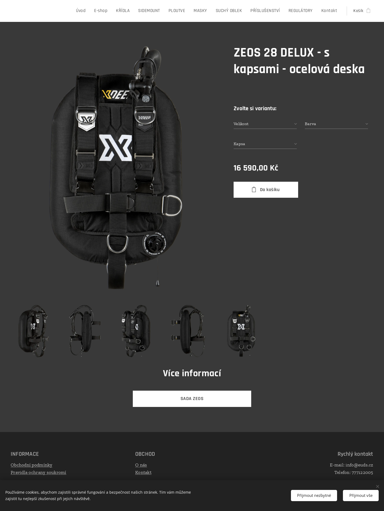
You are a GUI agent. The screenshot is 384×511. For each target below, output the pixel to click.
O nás (141, 465)
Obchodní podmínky (32, 465)
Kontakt (143, 472)
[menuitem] (89, 11)
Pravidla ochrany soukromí (38, 472)
